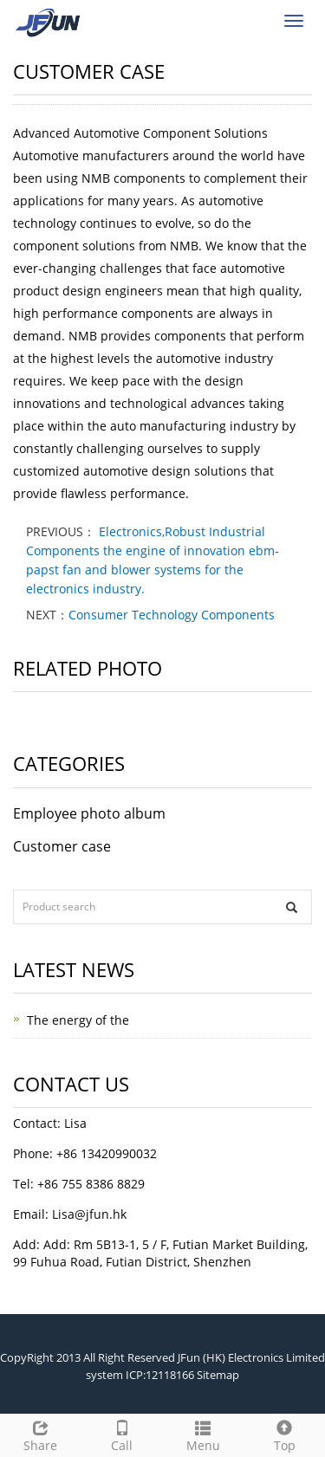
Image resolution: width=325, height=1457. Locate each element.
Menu (203, 1434)
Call (122, 1434)
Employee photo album (89, 813)
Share (40, 1434)
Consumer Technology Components (171, 614)
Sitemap (218, 1375)
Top (284, 1434)
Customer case (62, 846)
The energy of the (78, 1020)
